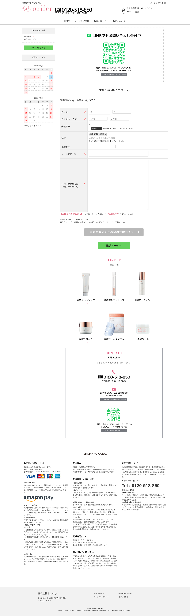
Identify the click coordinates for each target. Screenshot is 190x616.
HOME (67, 21)
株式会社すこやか (47, 593)
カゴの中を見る (38, 48)
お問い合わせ (119, 21)
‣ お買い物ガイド (98, 593)
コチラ (92, 100)
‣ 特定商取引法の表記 (125, 593)
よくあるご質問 (82, 21)
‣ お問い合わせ (123, 597)
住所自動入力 (96, 128)
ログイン (146, 8)
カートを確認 (133, 12)
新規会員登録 (132, 8)
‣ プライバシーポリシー (101, 597)
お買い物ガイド (101, 21)
